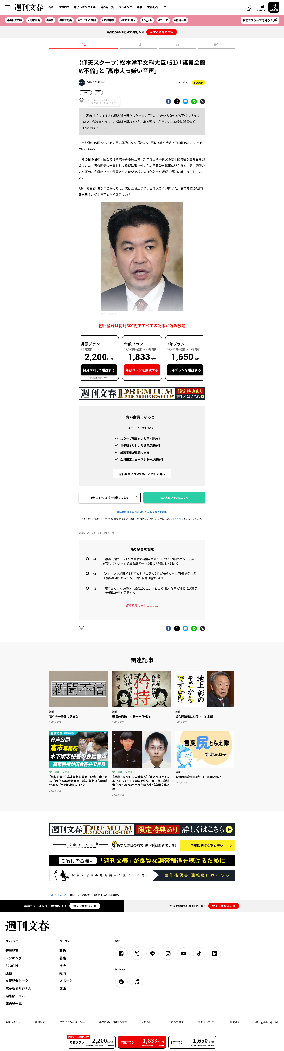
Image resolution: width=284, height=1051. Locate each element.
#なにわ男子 (128, 20)
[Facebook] (121, 953)
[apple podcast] (137, 982)
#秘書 (49, 20)
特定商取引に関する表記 (113, 1022)
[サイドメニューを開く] (7, 7)
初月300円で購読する (99, 370)
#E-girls (147, 20)
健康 (62, 988)
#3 (177, 44)
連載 (139, 7)
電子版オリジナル (85, 7)
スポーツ (65, 980)
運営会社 (235, 1022)
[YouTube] (184, 953)
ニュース (85, 92)
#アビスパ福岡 (87, 20)
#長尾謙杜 (108, 20)
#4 (216, 44)
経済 (62, 973)
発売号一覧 (107, 7)
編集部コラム (15, 995)
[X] (137, 953)
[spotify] (121, 982)
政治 (98, 92)
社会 (62, 965)
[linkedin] (215, 953)
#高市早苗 (34, 20)
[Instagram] (168, 953)
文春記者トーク (156, 7)
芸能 (62, 958)
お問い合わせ (13, 1022)
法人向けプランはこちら (174, 497)
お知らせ (146, 1022)
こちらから (175, 518)
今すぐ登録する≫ (161, 32)
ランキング (125, 7)
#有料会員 (180, 20)
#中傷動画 (65, 20)
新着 (51, 7)
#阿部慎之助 (14, 20)
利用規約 (40, 1022)
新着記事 (11, 950)
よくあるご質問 (174, 1022)
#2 (138, 44)
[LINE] (152, 953)
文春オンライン (207, 1022)
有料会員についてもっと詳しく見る (142, 474)
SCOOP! (64, 7)
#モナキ (163, 20)
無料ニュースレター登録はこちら (110, 497)
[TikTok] (199, 953)
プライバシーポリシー (72, 1022)
